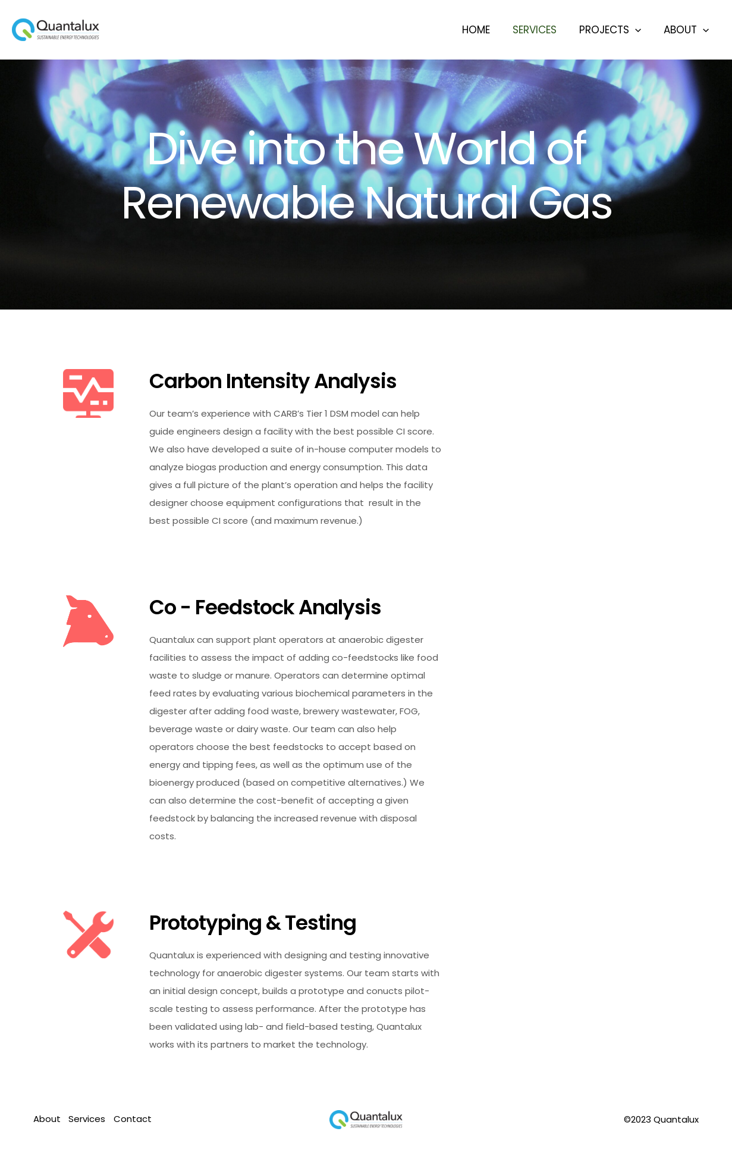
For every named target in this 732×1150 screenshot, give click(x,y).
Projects (614, 30)
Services (541, 30)
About (687, 30)
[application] (639, 30)
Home (484, 30)
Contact (134, 1119)
